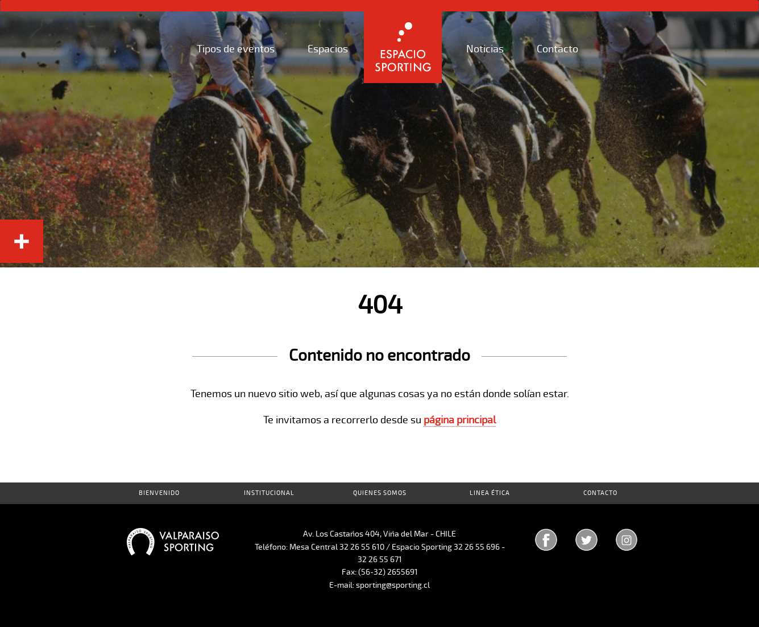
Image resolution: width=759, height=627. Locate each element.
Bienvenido (159, 493)
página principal (460, 420)
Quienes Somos (380, 493)
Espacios (328, 49)
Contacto (557, 49)
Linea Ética (490, 493)
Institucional (269, 493)
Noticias (485, 49)
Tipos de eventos (236, 49)
